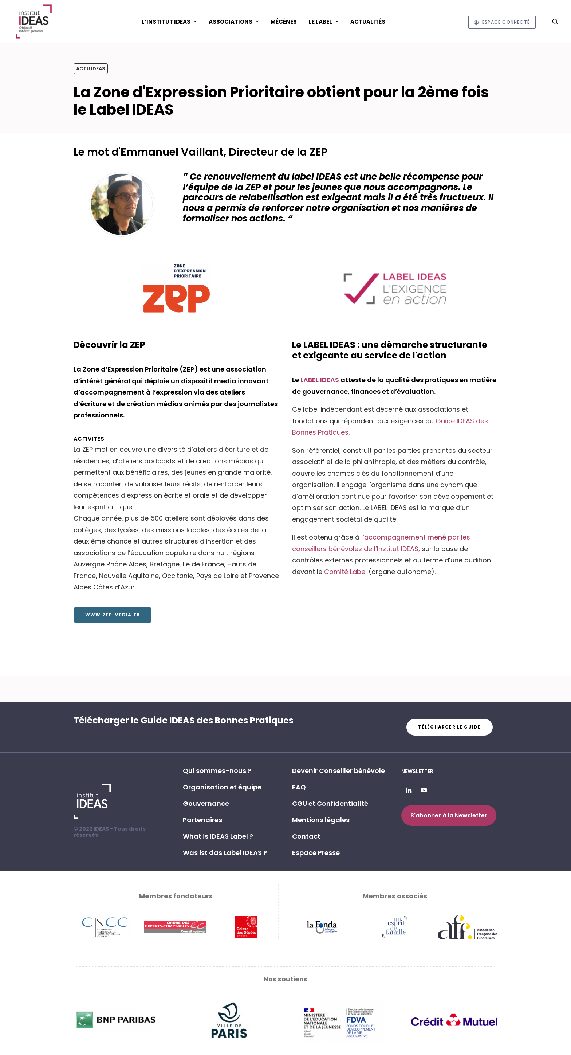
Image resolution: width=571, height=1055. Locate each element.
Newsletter (417, 771)
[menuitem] (169, 21)
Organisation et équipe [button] (222, 787)
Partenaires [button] (202, 819)
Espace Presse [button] (316, 852)
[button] (555, 21)
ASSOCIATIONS (234, 22)
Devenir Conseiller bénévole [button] (338, 770)
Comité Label (345, 571)
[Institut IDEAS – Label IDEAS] (33, 21)
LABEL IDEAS (320, 379)
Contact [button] (306, 836)
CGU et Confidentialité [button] (330, 803)
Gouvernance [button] (206, 803)
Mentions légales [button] (321, 819)
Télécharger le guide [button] (449, 727)
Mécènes (284, 22)
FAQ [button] (299, 787)
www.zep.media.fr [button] (112, 615)
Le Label (323, 22)
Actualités (367, 22)
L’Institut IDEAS (169, 22)
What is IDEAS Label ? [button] (218, 836)
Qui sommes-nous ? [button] (217, 770)
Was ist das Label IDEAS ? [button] (225, 852)
